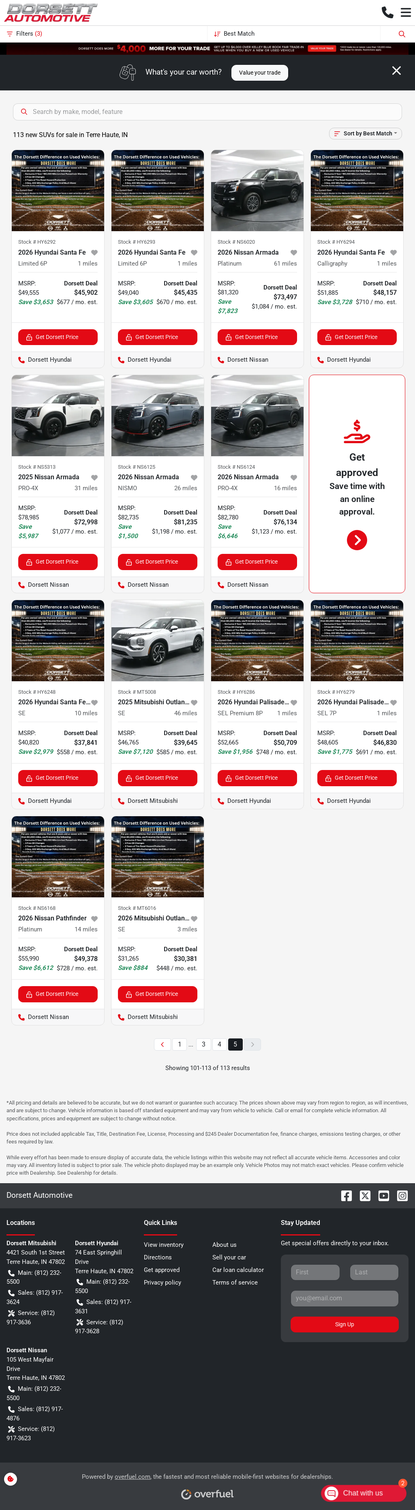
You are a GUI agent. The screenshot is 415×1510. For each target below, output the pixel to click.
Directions (158, 1257)
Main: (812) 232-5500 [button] (33, 1277)
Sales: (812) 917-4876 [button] (34, 1413)
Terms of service (235, 1282)
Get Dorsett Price (52, 337)
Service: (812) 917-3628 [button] (99, 1326)
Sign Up (344, 1324)
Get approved (162, 1270)
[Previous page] (162, 1044)
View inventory (164, 1244)
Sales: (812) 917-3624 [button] (34, 1297)
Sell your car (229, 1257)
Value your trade (259, 72)
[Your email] (345, 1298)
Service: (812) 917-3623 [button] (30, 1433)
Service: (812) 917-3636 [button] (30, 1317)
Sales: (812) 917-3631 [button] (103, 1306)
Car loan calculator (238, 1270)
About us (224, 1244)
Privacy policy (162, 1282)
